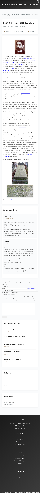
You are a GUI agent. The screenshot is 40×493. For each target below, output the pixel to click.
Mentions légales (20, 477)
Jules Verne (16, 125)
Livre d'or (20, 460)
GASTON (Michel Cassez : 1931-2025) (14, 333)
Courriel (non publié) (7, 287)
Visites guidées (20, 433)
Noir (35, 66)
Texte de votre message (8, 291)
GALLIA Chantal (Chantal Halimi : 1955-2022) (16, 326)
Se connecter (31, 285)
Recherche (7, 382)
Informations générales (20, 452)
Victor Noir (16, 64)
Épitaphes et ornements (20, 443)
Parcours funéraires (20, 441)
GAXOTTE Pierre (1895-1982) (12, 348)
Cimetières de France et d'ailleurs (20, 4)
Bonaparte (8, 68)
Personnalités (20, 438)
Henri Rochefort (28, 58)
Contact (20, 474)
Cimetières (20, 436)
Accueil (3, 14)
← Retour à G (7, 375)
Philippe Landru (22, 31)
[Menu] (37, 1)
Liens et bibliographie (20, 457)
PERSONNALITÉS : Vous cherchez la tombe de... (18, 14)
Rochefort (30, 72)
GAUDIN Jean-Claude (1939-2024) (14, 341)
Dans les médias (20, 463)
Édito (20, 482)
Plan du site (7, 379)
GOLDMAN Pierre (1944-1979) (12, 356)
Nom (3, 285)
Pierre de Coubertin (11, 152)
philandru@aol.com (20, 425)
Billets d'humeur (20, 455)
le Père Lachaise (14, 196)
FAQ (20, 479)
